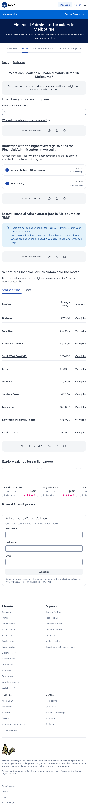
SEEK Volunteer (49, 238)
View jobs (80, 318)
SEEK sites (6, 688)
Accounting (17, 183)
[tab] (13, 48)
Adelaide (7, 381)
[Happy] (64, 130)
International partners (12, 724)
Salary (5, 62)
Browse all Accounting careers (20, 504)
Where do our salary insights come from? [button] (26, 120)
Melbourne (19, 62)
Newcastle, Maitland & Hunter (18, 419)
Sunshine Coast (10, 394)
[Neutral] (57, 130)
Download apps (9, 682)
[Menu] (75, 14)
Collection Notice (68, 579)
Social (48, 724)
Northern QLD (10, 432)
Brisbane (7, 318)
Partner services (9, 730)
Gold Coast (8, 330)
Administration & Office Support (28, 170)
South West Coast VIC (14, 356)
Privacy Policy (12, 581)
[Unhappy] (49, 130)
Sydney (6, 369)
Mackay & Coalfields (13, 343)
